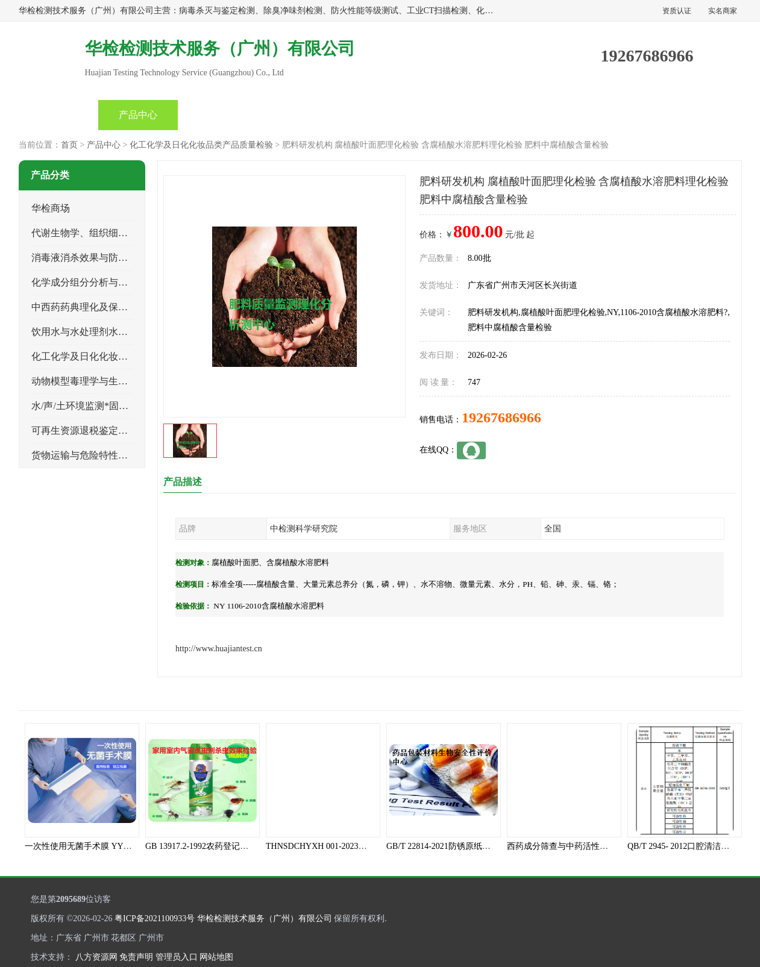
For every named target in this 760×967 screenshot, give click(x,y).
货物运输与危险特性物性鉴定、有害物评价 (123, 455)
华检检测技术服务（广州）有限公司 (263, 918)
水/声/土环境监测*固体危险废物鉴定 (108, 406)
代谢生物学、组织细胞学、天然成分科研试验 (127, 233)
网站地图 (216, 957)
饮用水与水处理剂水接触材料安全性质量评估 (127, 332)
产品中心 (138, 115)
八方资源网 (96, 957)
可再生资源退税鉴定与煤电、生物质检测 (118, 430)
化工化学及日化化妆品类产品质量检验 (200, 144)
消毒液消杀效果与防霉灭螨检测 (98, 257)
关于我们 (456, 115)
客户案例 (536, 115)
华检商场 (50, 208)
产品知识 (376, 115)
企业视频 (217, 115)
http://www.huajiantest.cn (218, 648)
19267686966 (501, 417)
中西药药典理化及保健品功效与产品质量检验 (127, 307)
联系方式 (615, 115)
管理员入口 (176, 957)
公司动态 (297, 115)
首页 (58, 115)
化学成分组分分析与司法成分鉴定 (103, 282)
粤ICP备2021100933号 (154, 918)
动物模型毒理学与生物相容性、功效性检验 (123, 381)
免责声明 (136, 957)
